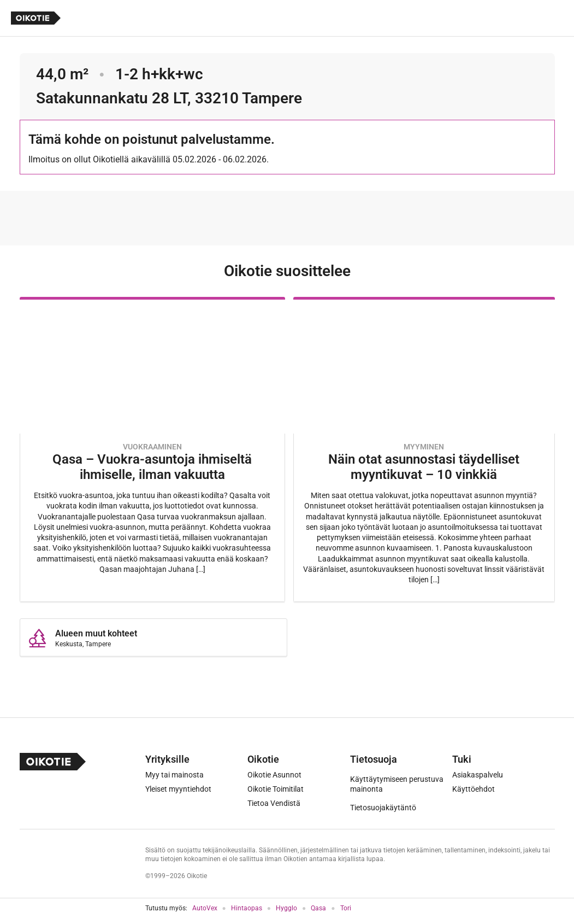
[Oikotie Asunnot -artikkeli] (152, 449)
